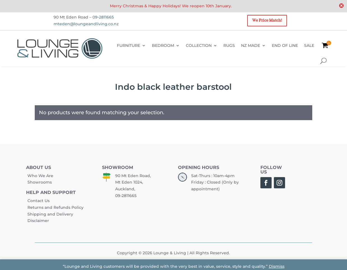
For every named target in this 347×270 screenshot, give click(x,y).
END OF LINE (285, 45)
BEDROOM (163, 45)
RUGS (229, 45)
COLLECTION (199, 45)
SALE (309, 45)
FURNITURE (128, 45)
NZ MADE (250, 45)
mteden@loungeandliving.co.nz (86, 23)
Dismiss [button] (276, 266)
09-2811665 (103, 17)
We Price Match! (267, 20)
